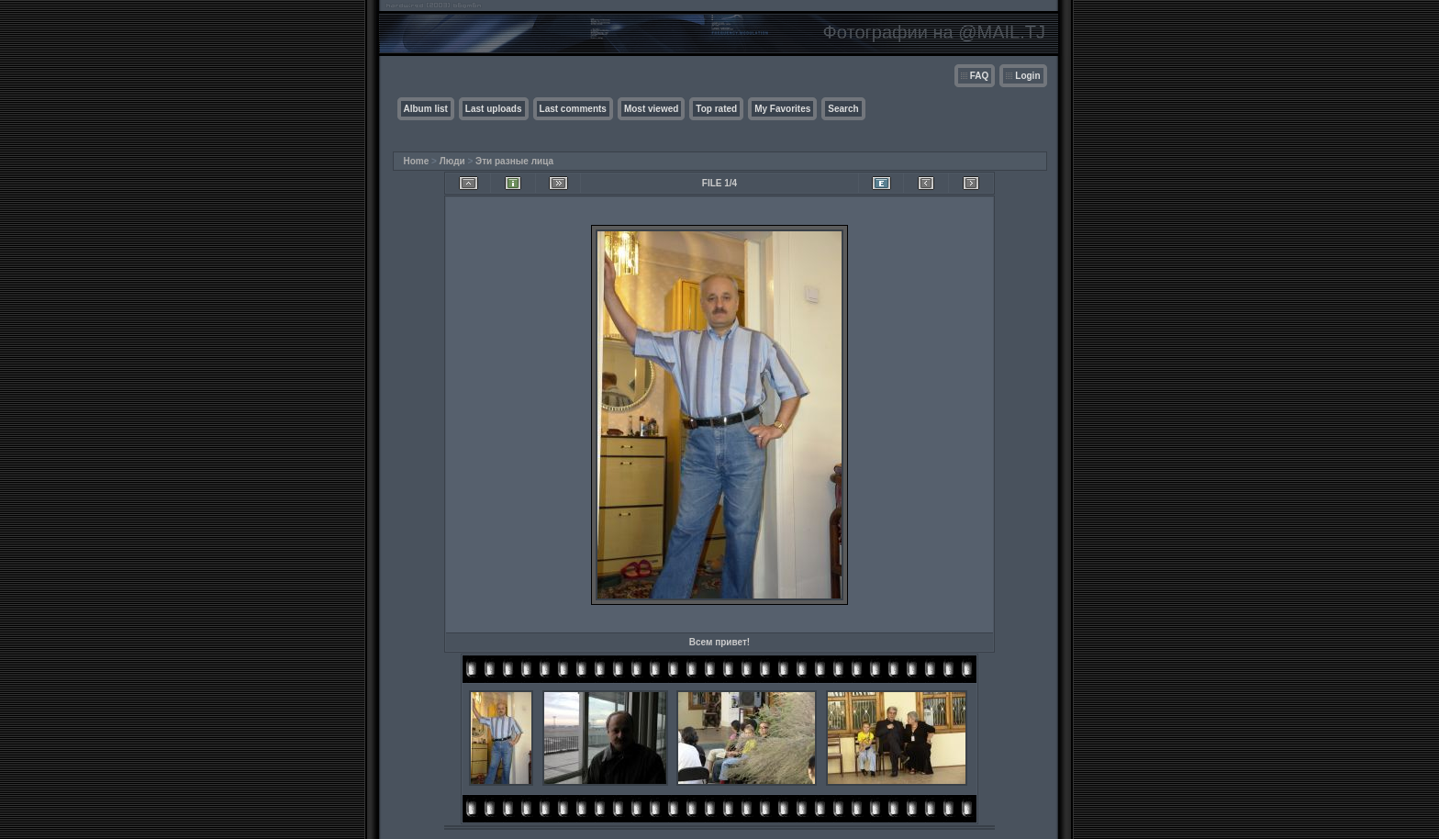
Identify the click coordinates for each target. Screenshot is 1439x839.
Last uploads (493, 109)
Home (416, 161)
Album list (426, 109)
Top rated (716, 109)
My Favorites (782, 109)
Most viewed (651, 109)
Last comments (573, 109)
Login (1027, 76)
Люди (452, 161)
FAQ (979, 76)
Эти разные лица (514, 161)
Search (843, 109)
